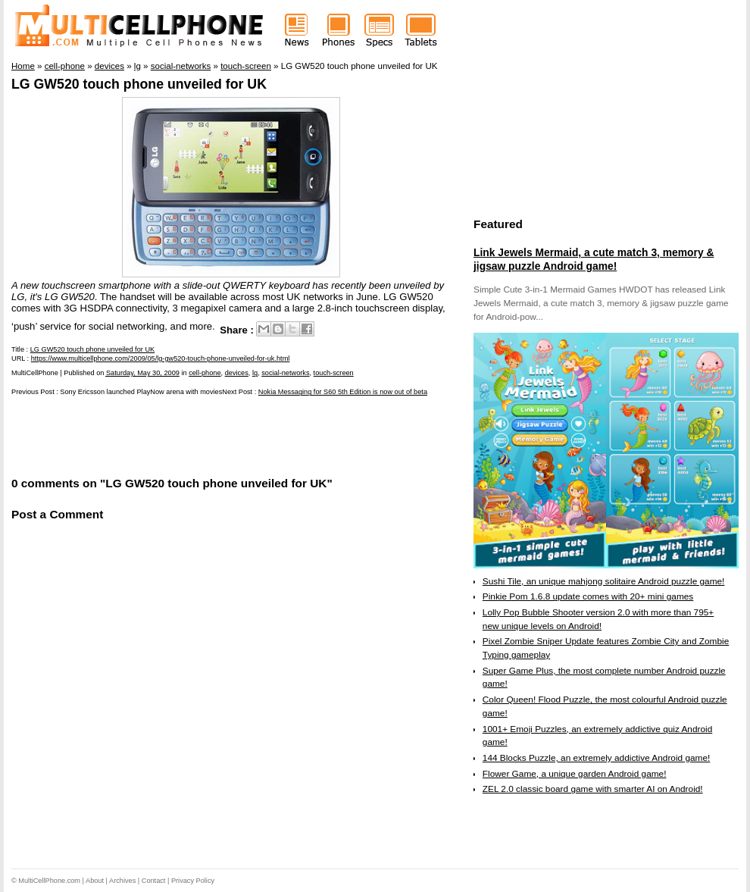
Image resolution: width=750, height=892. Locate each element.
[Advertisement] (188, 435)
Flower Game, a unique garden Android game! (575, 773)
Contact (154, 880)
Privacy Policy (192, 880)
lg (255, 373)
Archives (122, 880)
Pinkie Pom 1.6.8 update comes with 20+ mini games (588, 596)
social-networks (285, 373)
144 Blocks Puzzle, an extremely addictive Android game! (596, 758)
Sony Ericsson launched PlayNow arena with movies (141, 392)
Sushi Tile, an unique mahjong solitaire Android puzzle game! (604, 581)
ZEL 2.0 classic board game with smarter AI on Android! (593, 789)
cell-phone (204, 373)
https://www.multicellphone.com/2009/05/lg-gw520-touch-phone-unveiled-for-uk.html (160, 358)
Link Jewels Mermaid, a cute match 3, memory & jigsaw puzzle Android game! (593, 259)
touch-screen (334, 373)
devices (236, 373)
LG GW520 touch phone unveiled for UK (139, 84)
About (95, 880)
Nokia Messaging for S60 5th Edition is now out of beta (342, 392)
